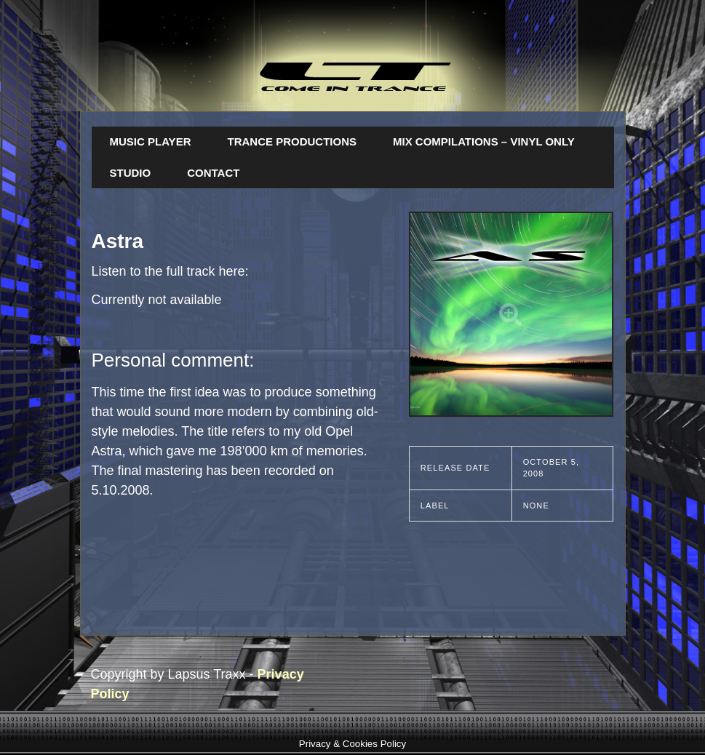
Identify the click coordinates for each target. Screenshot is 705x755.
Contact (213, 173)
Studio (130, 173)
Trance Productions (292, 141)
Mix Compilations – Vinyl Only (484, 141)
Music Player (150, 141)
